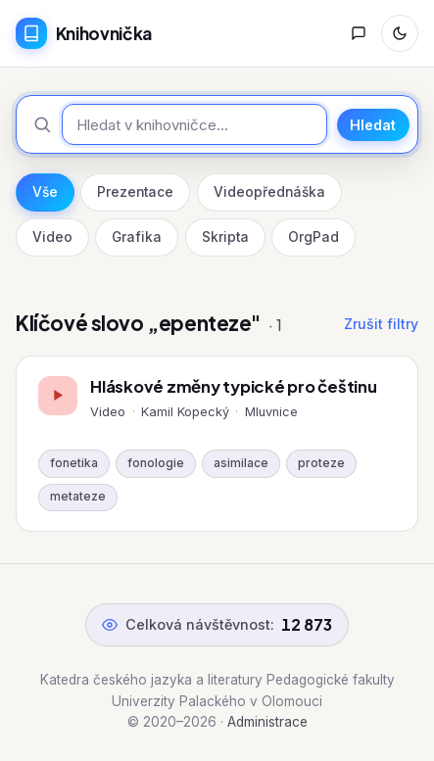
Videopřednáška (269, 192)
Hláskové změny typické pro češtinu (233, 386)
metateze (78, 496)
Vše (45, 192)
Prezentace (135, 192)
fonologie (155, 463)
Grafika (137, 237)
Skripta (225, 237)
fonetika (74, 463)
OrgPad (313, 237)
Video (52, 237)
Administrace (267, 722)
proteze (321, 463)
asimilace (241, 463)
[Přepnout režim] (399, 33)
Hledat (373, 125)
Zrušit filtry (381, 323)
